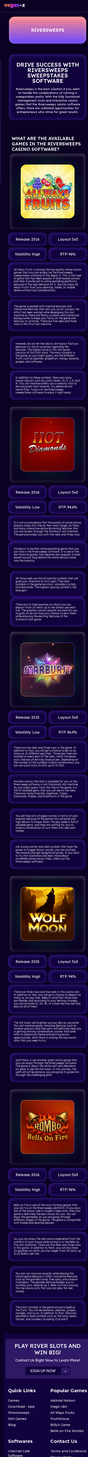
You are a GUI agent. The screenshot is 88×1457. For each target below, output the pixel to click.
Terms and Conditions (68, 1451)
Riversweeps (18, 1413)
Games (13, 1400)
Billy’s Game (60, 1425)
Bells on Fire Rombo (67, 1431)
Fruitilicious (59, 1419)
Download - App (21, 1407)
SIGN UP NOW (50, 1370)
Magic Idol (58, 1407)
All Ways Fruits (62, 1413)
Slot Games (17, 1419)
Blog (12, 1425)
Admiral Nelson (62, 1400)
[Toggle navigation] (79, 6)
